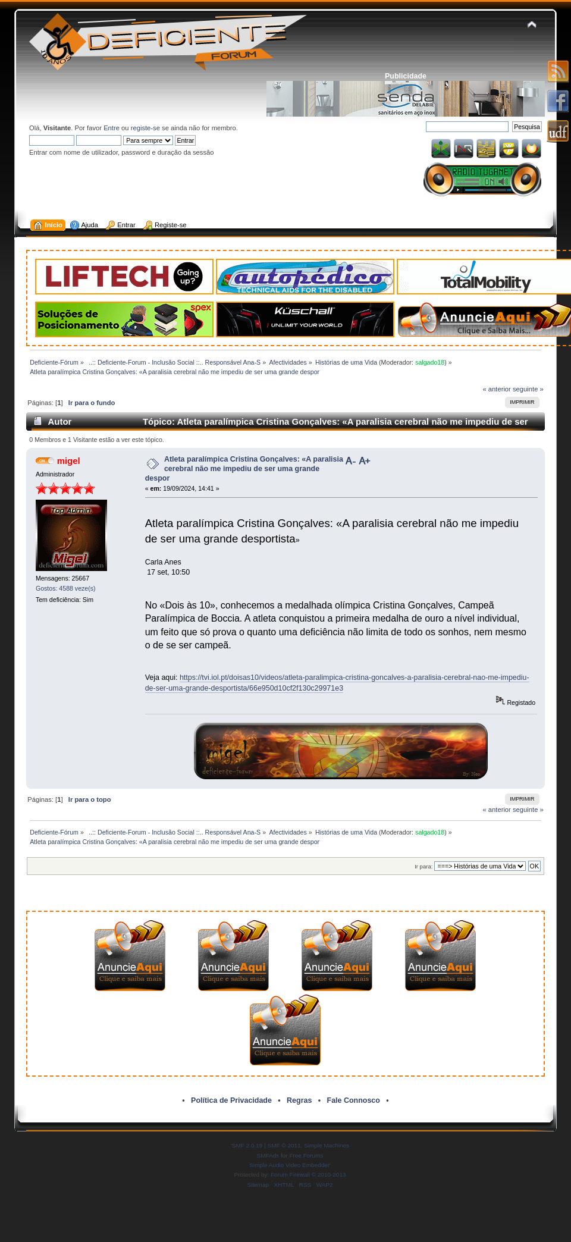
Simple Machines (326, 1145)
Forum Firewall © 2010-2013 (308, 1174)
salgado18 (429, 362)
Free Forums (306, 1155)
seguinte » (528, 389)
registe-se (145, 127)
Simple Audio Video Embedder (289, 1165)
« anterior (496, 389)
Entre (111, 127)
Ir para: (423, 866)
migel (68, 461)
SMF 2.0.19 (247, 1145)
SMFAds (268, 1155)
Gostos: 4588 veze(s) (66, 588)
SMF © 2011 (284, 1145)
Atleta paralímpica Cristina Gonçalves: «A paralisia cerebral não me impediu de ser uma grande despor (244, 468)
